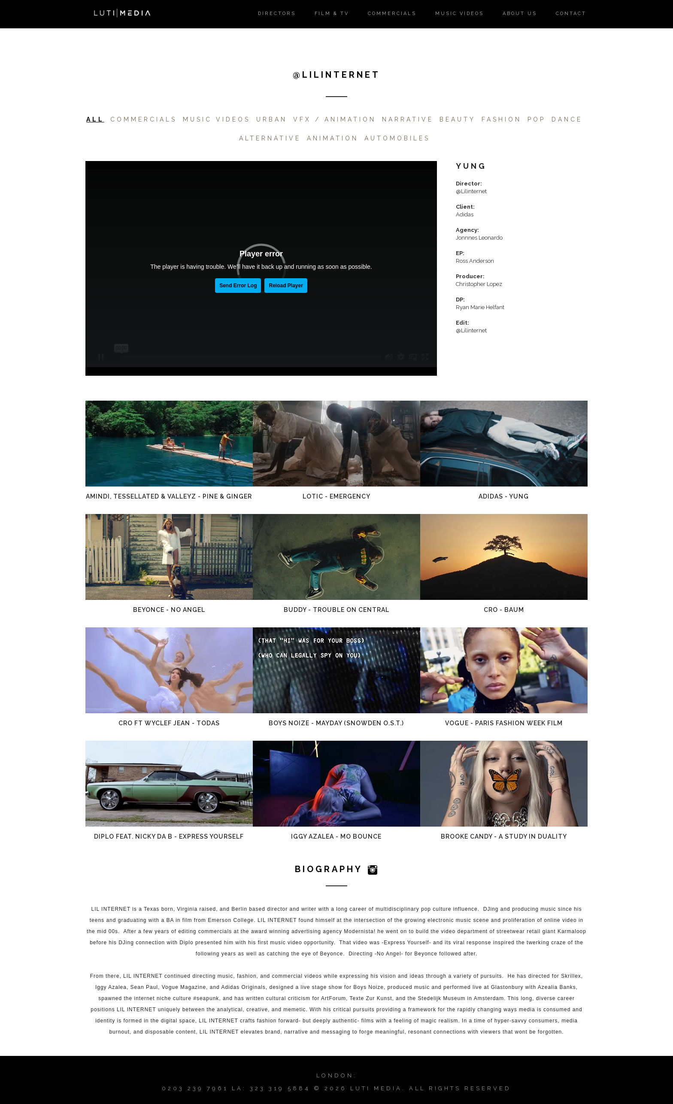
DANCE (567, 119)
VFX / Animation (334, 119)
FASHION (501, 119)
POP (536, 119)
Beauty (458, 119)
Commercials (143, 119)
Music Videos (216, 119)
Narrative (408, 119)
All (95, 119)
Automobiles (397, 138)
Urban (271, 119)
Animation (332, 138)
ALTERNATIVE (270, 138)
